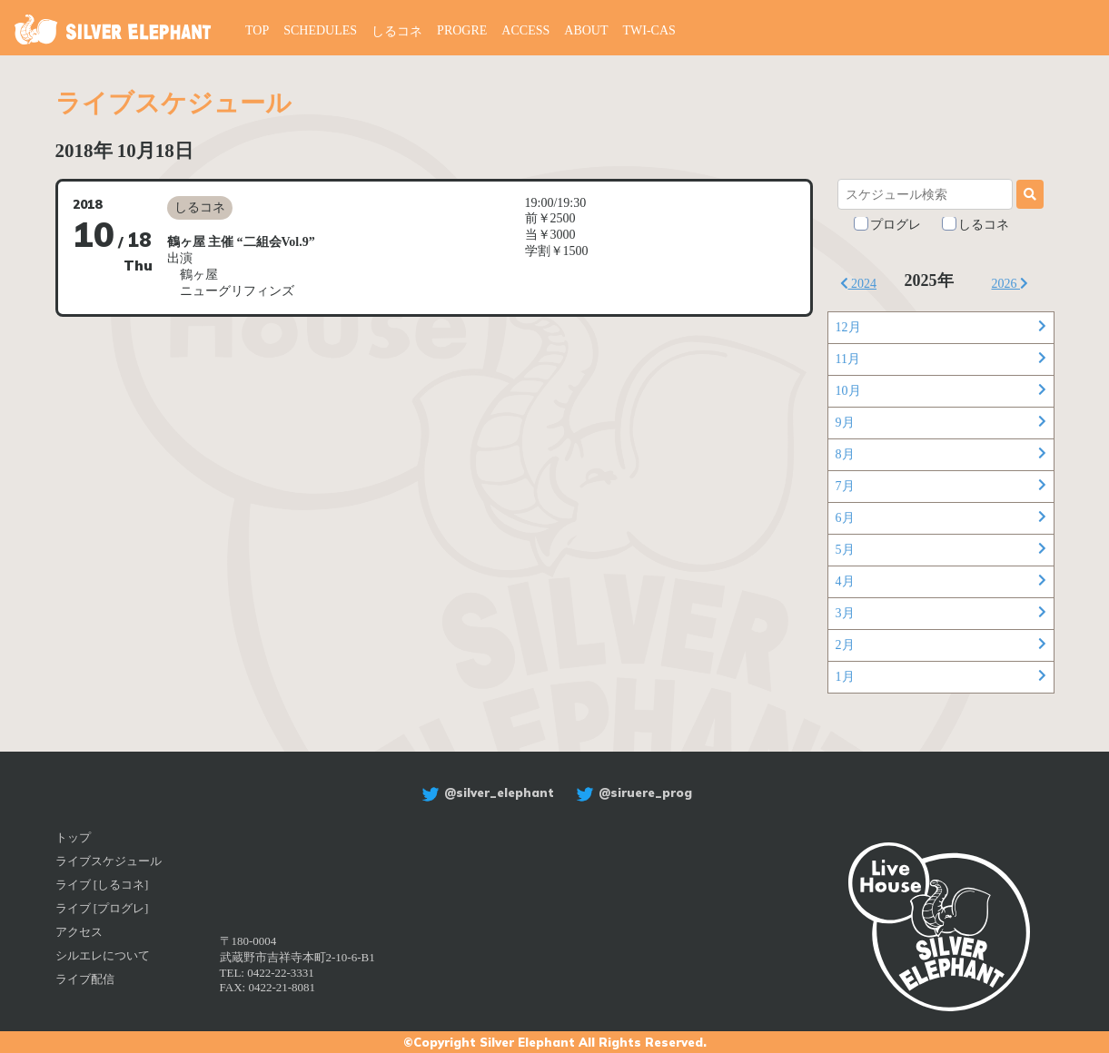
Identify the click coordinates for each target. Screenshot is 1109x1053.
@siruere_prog (631, 792)
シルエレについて (102, 955)
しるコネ (396, 31)
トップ (73, 837)
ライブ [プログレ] (102, 908)
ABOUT (586, 30)
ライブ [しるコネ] (102, 884)
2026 (1010, 283)
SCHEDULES (320, 30)
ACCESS (525, 30)
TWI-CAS (649, 30)
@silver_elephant (485, 792)
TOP (257, 30)
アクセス (79, 932)
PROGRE (462, 30)
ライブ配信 (84, 979)
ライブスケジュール (108, 861)
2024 (858, 283)
